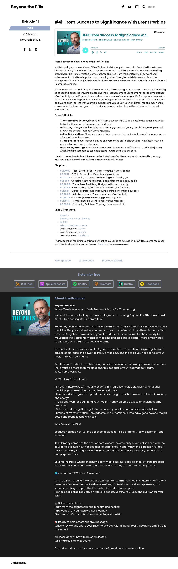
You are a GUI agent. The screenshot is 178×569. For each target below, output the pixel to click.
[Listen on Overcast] (103, 284)
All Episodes (86, 260)
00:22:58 (65, 187)
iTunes (101, 244)
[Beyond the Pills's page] (135, 7)
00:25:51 (64, 190)
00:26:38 (65, 194)
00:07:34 (65, 177)
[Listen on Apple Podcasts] (53, 284)
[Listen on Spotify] (80, 283)
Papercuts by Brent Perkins (75, 218)
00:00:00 (65, 170)
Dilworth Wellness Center (74, 225)
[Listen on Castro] (126, 284)
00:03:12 (64, 174)
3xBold (63, 222)
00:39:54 (65, 204)
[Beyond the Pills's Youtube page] (128, 7)
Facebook (83, 235)
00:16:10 (64, 180)
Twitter (82, 228)
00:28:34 (65, 197)
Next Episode (63, 260)
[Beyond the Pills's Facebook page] (123, 7)
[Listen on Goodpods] (150, 284)
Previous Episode (112, 260)
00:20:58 (65, 184)
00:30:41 (65, 200)
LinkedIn (64, 215)
